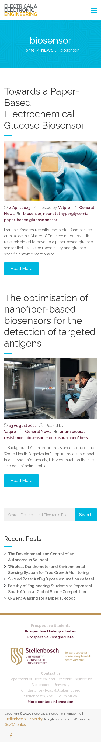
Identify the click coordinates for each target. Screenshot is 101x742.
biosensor (32, 213)
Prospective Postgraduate (50, 637)
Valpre (64, 208)
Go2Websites (15, 725)
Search (86, 514)
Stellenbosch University (24, 719)
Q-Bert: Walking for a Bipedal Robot (41, 598)
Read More (21, 268)
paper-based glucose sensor (30, 220)
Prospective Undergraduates (50, 631)
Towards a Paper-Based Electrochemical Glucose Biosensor (44, 108)
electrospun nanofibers (66, 438)
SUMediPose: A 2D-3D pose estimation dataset (51, 579)
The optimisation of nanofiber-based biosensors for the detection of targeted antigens (50, 320)
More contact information (50, 702)
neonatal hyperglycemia (66, 213)
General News (38, 431)
